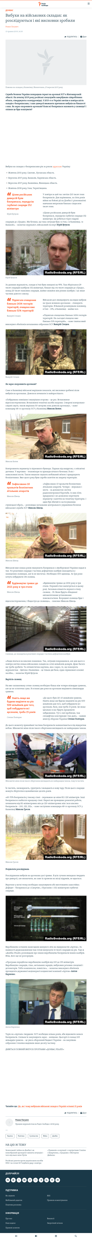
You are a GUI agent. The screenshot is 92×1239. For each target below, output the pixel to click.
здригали (57, 167)
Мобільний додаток (14, 1200)
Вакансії (50, 1219)
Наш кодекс (11, 1223)
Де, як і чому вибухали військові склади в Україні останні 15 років (50, 1106)
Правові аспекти (13, 1228)
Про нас (9, 1219)
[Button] (70, 37)
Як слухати (10, 1196)
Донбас (9, 10)
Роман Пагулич (12, 27)
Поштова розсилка (13, 1205)
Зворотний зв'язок (55, 1223)
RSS (48, 1196)
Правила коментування (57, 1200)
